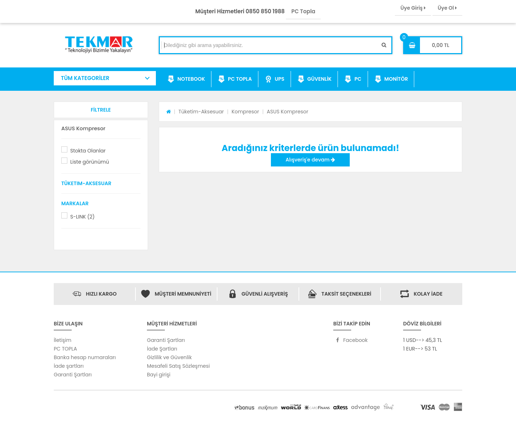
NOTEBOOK (186, 79)
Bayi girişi (158, 374)
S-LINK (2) (82, 216)
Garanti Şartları (73, 374)
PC (352, 79)
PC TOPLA (235, 79)
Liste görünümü (89, 161)
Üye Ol (447, 7)
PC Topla (303, 11)
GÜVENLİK (314, 79)
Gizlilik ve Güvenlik (169, 357)
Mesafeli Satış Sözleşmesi (178, 366)
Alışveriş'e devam (310, 159)
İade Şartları (162, 348)
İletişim (62, 340)
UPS (275, 79)
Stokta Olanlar (88, 150)
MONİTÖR (391, 79)
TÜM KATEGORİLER (85, 78)
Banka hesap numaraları (85, 357)
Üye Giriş (412, 7)
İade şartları (68, 366)
